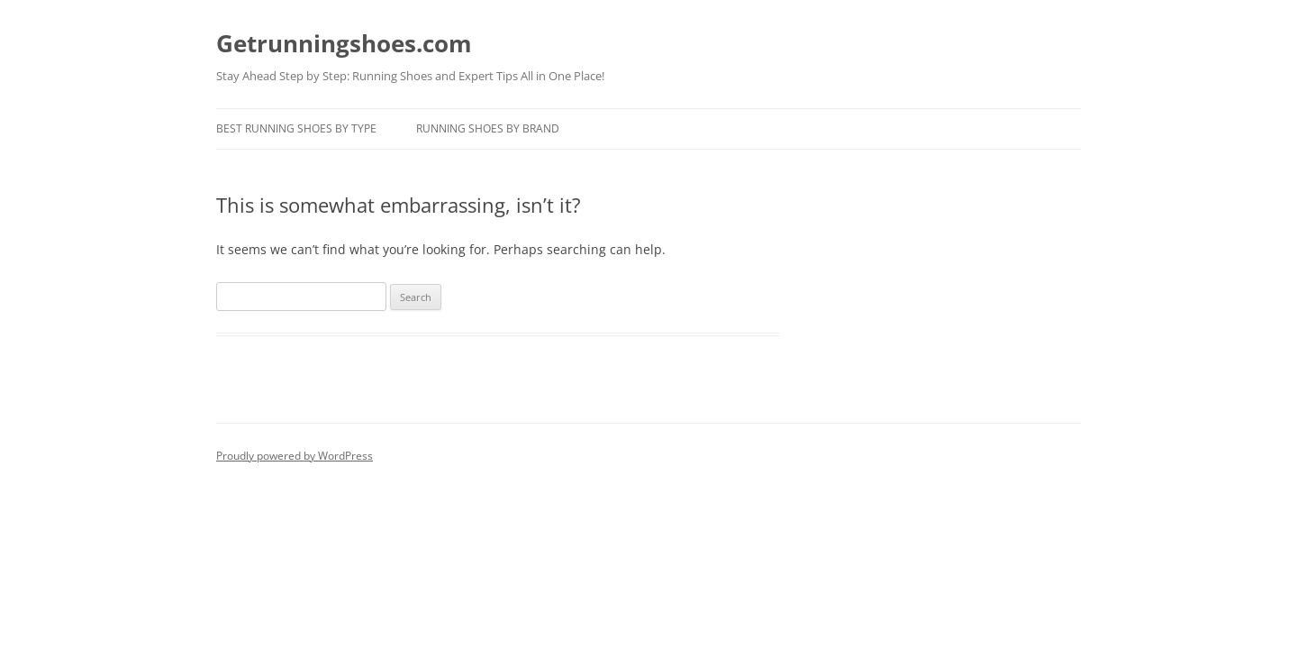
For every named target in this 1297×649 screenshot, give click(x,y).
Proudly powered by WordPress (294, 455)
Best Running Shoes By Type (296, 128)
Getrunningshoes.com (344, 43)
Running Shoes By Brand (487, 128)
